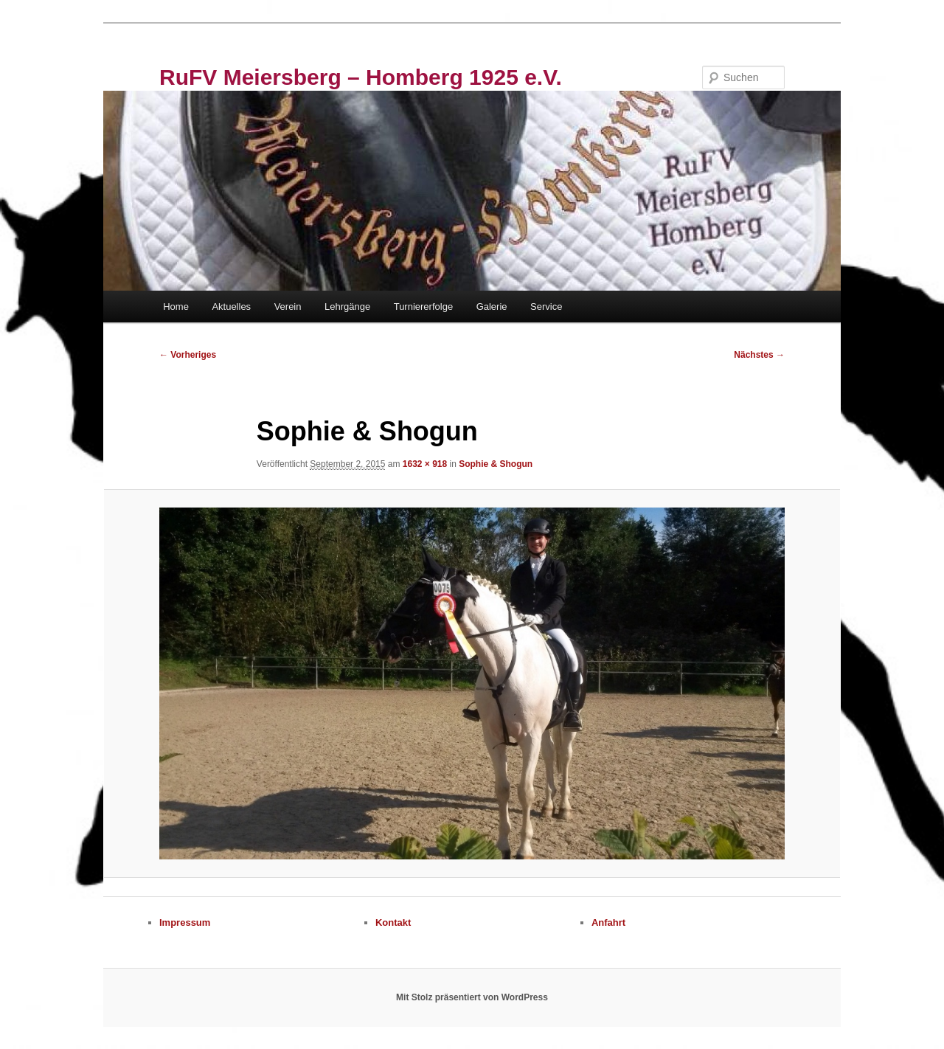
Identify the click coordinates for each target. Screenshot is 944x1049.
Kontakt (393, 922)
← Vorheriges (187, 355)
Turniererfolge (423, 306)
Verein (288, 306)
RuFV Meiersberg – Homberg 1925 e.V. (360, 77)
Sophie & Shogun (495, 464)
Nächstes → (759, 355)
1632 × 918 (425, 464)
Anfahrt (608, 922)
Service (546, 306)
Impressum (184, 922)
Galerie (491, 306)
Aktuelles (231, 306)
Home (176, 306)
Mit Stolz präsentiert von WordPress (472, 997)
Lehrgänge (347, 306)
